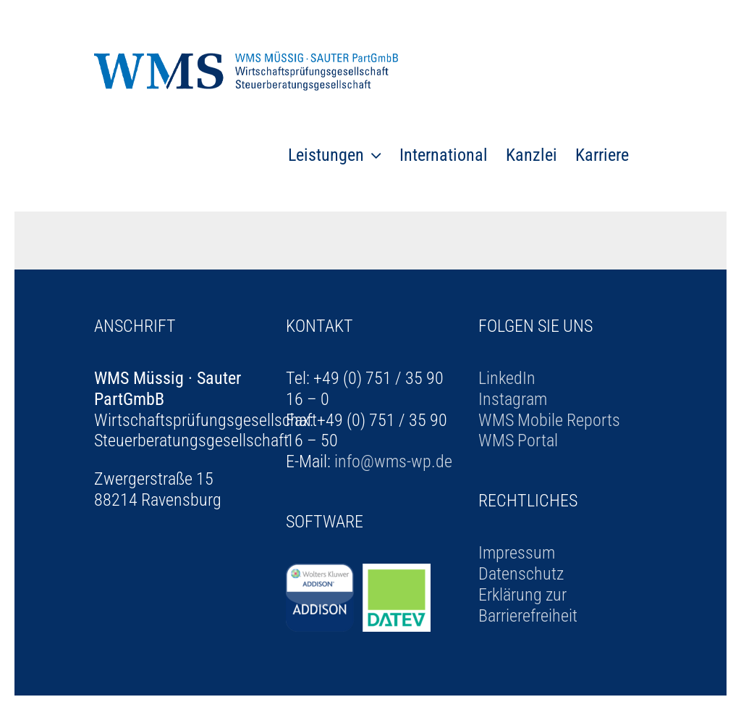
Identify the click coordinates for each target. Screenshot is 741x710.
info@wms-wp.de (393, 461)
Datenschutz (521, 574)
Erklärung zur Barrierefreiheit (527, 605)
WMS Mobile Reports (549, 420)
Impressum (516, 553)
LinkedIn (506, 378)
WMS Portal (518, 440)
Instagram (512, 399)
